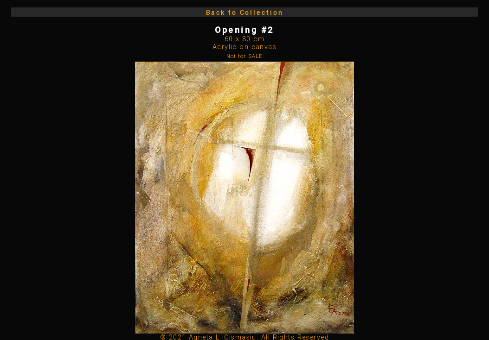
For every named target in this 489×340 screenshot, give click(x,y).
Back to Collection (244, 12)
